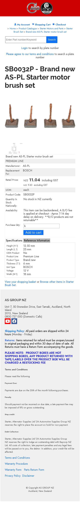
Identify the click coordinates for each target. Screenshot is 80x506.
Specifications (14, 240)
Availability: (12, 210)
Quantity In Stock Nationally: (11, 202)
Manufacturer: (13, 166)
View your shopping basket (20, 282)
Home (13, 28)
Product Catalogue (28, 28)
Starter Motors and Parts (51, 28)
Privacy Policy (13, 476)
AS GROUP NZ (46, 487)
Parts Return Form (34, 470)
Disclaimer (28, 476)
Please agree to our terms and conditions (30, 54)
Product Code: (13, 194)
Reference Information (37, 240)
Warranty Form (13, 470)
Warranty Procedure (16, 464)
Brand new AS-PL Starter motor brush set (46, 31)
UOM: (9, 190)
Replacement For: (12, 172)
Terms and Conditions (17, 458)
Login (24, 48)
